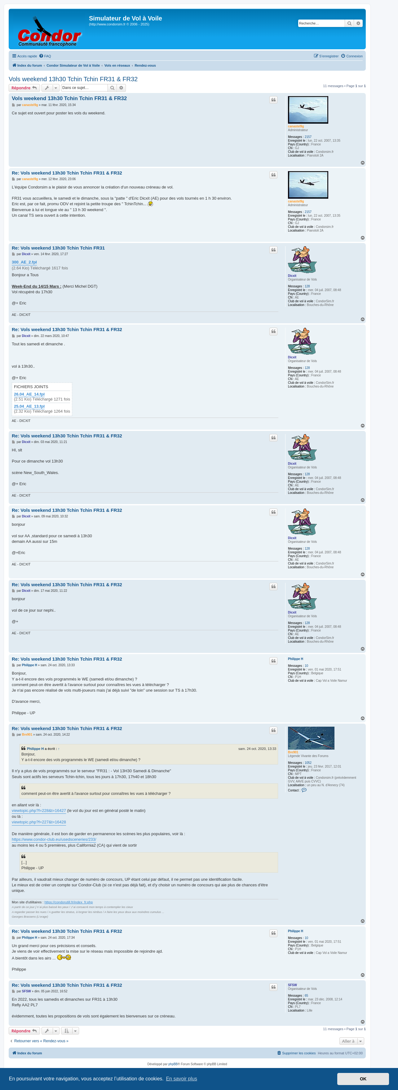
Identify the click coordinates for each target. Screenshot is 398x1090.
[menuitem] (45, 56)
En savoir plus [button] (181, 1078)
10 (306, 665)
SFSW (292, 985)
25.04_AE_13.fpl (29, 406)
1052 (308, 762)
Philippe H (295, 659)
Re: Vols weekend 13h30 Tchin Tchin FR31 (58, 247)
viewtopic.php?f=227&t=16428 (39, 822)
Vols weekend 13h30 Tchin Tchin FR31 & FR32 (73, 79)
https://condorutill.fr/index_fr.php (68, 902)
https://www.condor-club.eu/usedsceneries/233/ (54, 839)
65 (306, 995)
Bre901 (293, 752)
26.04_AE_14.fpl (29, 394)
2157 (308, 137)
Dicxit (292, 275)
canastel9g (296, 126)
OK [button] (363, 1078)
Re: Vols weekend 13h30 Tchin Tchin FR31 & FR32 (67, 172)
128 (307, 286)
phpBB (173, 1064)
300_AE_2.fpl (24, 262)
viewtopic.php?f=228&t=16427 (39, 810)
